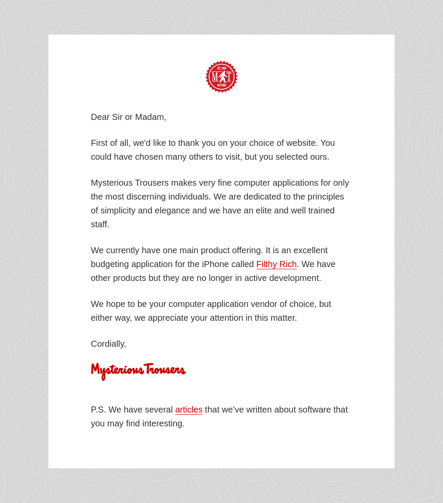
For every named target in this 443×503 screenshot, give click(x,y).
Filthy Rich (277, 264)
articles (188, 409)
